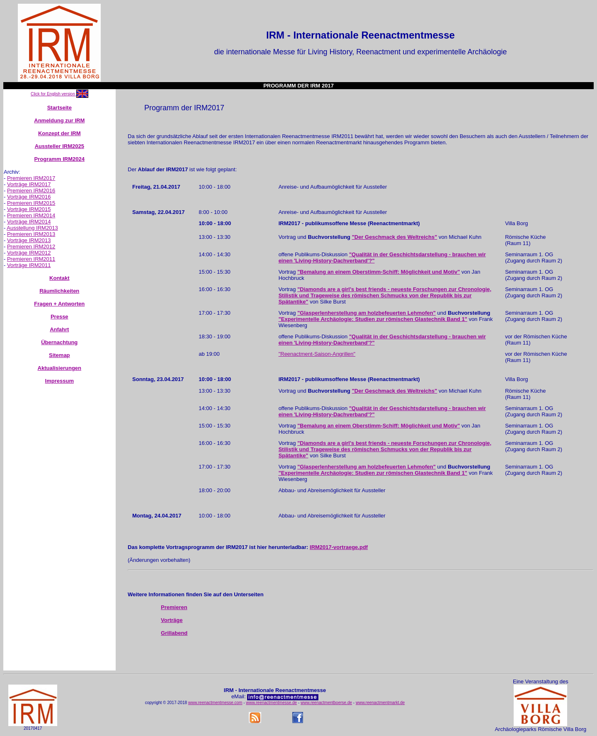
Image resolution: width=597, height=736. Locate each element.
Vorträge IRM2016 (29, 197)
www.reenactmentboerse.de (326, 702)
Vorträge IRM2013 (29, 240)
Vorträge (172, 620)
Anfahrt (59, 329)
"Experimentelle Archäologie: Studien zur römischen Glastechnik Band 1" (373, 319)
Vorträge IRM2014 (29, 222)
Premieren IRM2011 (31, 259)
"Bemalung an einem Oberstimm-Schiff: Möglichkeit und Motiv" (378, 272)
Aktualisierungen (59, 368)
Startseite (59, 107)
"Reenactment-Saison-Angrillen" (317, 354)
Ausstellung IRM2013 (32, 228)
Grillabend (174, 633)
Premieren (174, 607)
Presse (59, 316)
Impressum (59, 381)
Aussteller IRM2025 (59, 146)
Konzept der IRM (59, 133)
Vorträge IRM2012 (29, 253)
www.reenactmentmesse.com (215, 702)
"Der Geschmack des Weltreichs (393, 237)
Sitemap (59, 355)
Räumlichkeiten (59, 291)
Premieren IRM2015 (31, 203)
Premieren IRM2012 (31, 246)
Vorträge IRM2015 (29, 209)
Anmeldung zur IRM (59, 120)
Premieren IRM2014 (31, 215)
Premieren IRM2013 (31, 234)
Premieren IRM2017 (31, 178)
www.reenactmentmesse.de (271, 702)
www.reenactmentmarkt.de (380, 702)
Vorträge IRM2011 (29, 265)
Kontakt (59, 278)
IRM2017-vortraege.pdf (339, 547)
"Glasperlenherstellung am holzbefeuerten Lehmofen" (366, 313)
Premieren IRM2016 (31, 190)
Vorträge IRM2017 (29, 184)
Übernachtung (59, 342)
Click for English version (53, 94)
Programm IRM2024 (59, 159)
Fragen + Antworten (59, 304)
